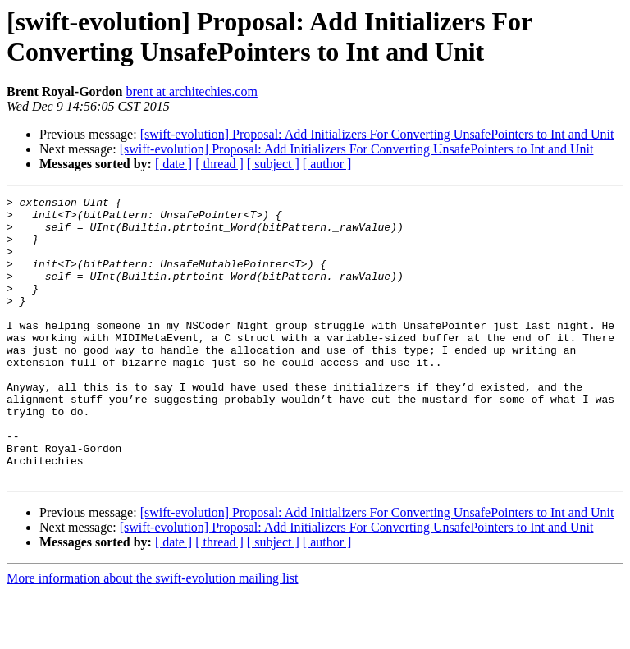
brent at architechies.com (191, 91)
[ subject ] (273, 164)
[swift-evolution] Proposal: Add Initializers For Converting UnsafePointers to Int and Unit (377, 134)
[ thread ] (219, 164)
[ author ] (327, 164)
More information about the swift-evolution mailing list (153, 635)
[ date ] (173, 164)
